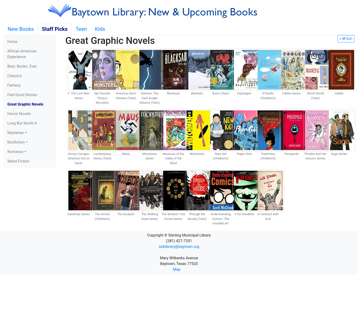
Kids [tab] (100, 29)
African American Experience (21, 54)
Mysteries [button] (15, 132)
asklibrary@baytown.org (179, 246)
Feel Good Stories (22, 95)
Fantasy (14, 85)
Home (12, 41)
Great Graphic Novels (25, 104)
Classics (14, 76)
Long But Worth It (22, 123)
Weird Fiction (18, 161)
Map (177, 269)
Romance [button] (15, 151)
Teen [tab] (81, 29)
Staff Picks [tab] (55, 29)
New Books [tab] (21, 29)
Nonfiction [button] (16, 142)
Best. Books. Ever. (22, 66)
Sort (346, 39)
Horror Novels (19, 114)
